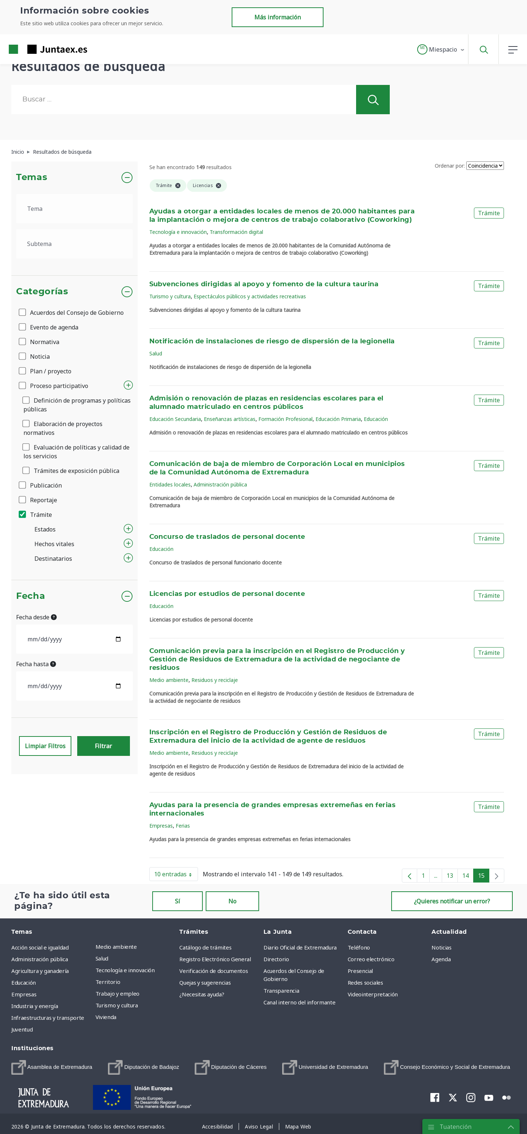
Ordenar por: (450, 165)
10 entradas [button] (176, 875)
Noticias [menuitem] (441, 947)
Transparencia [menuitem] (281, 990)
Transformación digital (236, 231)
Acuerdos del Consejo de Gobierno (72, 313)
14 (468, 877)
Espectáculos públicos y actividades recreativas (250, 296)
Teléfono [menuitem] (359, 947)
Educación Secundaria (175, 418)
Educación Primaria (338, 418)
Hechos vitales (54, 544)
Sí (177, 901)
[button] (441, 49)
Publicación (41, 485)
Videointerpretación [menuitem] (373, 994)
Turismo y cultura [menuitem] (117, 1005)
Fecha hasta (36, 664)
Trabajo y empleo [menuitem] (117, 993)
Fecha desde (36, 617)
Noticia (35, 356)
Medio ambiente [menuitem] (116, 946)
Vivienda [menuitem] (106, 1017)
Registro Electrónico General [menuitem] (215, 959)
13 (452, 877)
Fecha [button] (30, 596)
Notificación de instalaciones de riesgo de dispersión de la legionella (272, 341)
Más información (277, 17)
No (232, 901)
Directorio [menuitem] (276, 959)
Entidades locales (170, 484)
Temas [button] (31, 177)
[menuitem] (51, 1067)
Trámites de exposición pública (71, 471)
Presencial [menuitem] (360, 970)
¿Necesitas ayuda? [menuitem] (201, 994)
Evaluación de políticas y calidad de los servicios (76, 451)
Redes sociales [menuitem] (365, 982)
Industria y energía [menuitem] (34, 1006)
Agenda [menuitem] (441, 959)
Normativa (39, 342)
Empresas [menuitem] (23, 994)
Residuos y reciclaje (214, 679)
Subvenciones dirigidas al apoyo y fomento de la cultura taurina (264, 284)
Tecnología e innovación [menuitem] (125, 970)
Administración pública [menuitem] (39, 959)
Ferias (183, 825)
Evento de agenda (49, 327)
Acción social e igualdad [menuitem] (40, 947)
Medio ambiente (168, 679)
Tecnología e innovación (178, 231)
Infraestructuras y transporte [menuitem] (47, 1017)
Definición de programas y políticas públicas (77, 404)
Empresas (161, 825)
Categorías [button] (42, 291)
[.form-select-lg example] (74, 208)
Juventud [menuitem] (22, 1029)
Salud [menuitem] (102, 958)
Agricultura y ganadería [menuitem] (40, 970)
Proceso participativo (54, 386)
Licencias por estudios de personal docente (227, 594)
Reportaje (38, 500)
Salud (155, 353)
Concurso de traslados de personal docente (227, 537)
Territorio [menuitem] (108, 981)
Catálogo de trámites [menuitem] (205, 947)
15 (483, 877)
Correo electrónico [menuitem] (371, 959)
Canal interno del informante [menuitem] (299, 1002)
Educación (376, 418)
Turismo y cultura (170, 296)
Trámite (36, 515)
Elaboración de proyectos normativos (62, 428)
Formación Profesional (285, 418)
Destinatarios (53, 559)
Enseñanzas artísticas (229, 418)
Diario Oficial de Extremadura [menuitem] (300, 947)
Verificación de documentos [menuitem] (213, 970)
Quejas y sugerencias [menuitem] (205, 982)
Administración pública (220, 484)
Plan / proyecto (45, 371)
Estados (45, 529)
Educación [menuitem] (23, 982)
